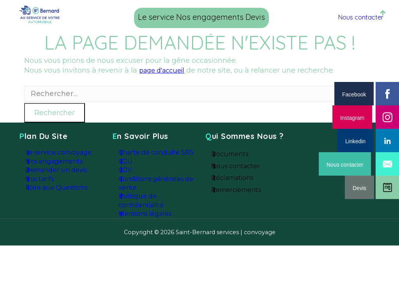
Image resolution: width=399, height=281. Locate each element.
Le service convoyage (63, 152)
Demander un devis (60, 176)
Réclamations (241, 181)
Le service (138, 17)
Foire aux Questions (60, 200)
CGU (132, 164)
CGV (132, 176)
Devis (257, 17)
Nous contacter (353, 16)
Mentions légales (149, 226)
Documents (239, 153)
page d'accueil (164, 70)
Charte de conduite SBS (159, 152)
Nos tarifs (46, 188)
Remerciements (245, 196)
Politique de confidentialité (145, 210)
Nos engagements (203, 17)
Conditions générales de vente (159, 191)
